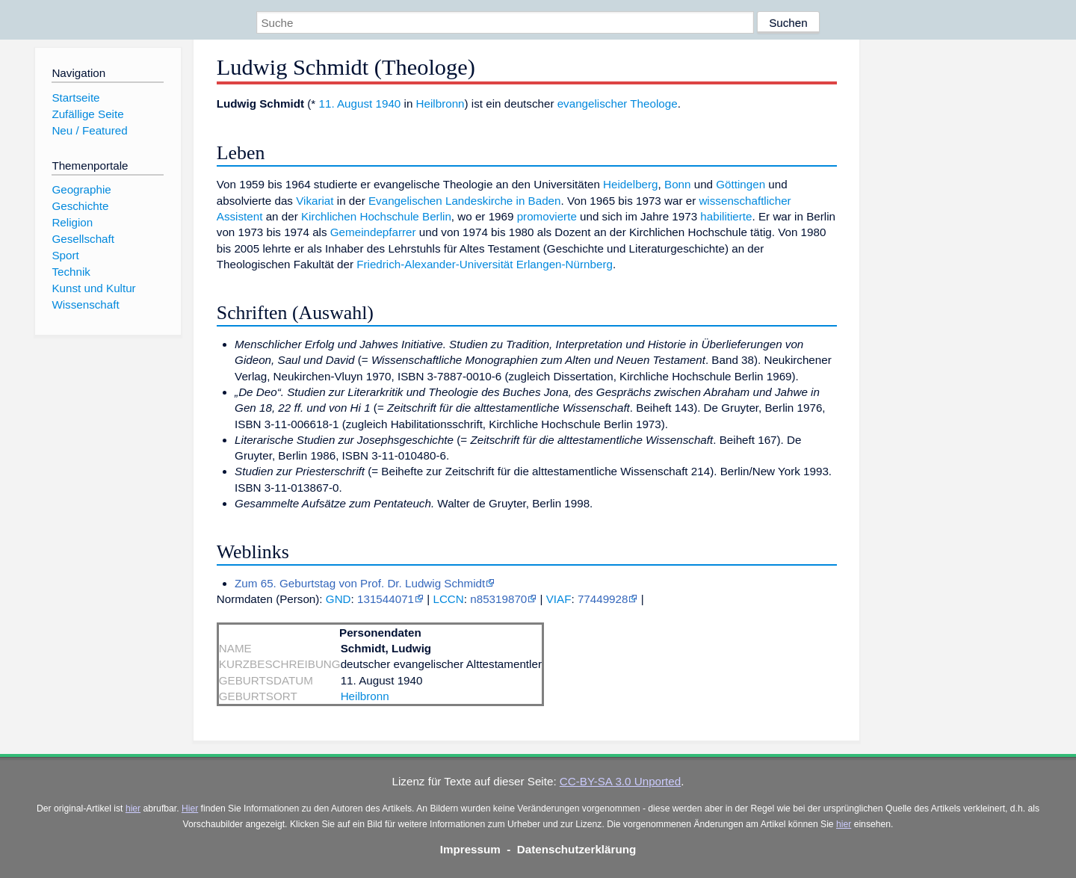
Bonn (677, 184)
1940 (388, 103)
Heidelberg (630, 184)
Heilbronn (440, 103)
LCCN (448, 599)
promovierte (547, 216)
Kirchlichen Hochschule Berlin (376, 216)
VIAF (559, 599)
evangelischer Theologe (617, 103)
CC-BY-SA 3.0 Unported (620, 781)
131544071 (385, 599)
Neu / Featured (89, 130)
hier (133, 808)
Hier (190, 808)
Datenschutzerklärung (577, 849)
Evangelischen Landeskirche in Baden (464, 200)
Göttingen (740, 184)
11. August (345, 103)
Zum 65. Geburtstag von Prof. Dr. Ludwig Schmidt (360, 583)
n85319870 (498, 599)
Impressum (470, 849)
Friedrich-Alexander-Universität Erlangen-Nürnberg (484, 264)
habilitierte (726, 216)
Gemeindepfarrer (373, 232)
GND (338, 599)
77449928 (603, 599)
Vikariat (314, 200)
